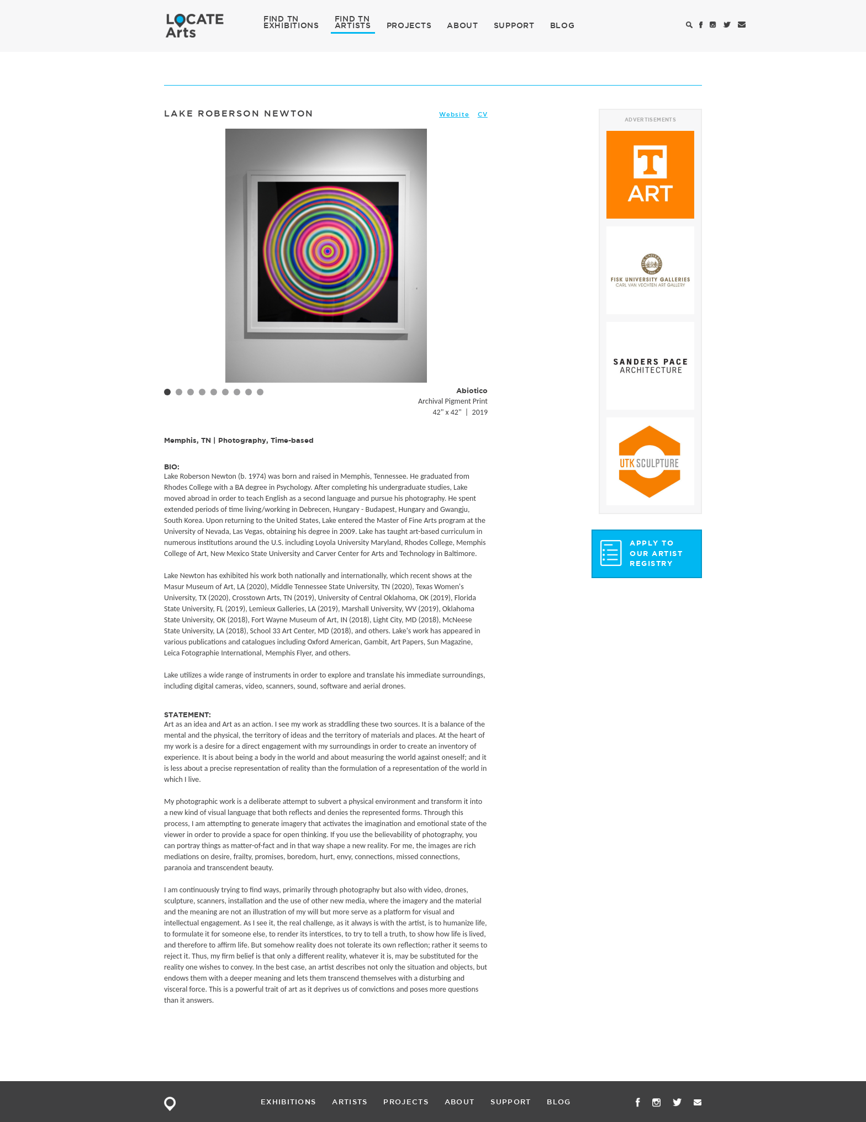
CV (483, 114)
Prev (178, 273)
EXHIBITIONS (291, 25)
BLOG (562, 25)
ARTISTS (353, 25)
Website (454, 114)
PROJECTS (409, 25)
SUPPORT (514, 25)
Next (473, 273)
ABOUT (462, 25)
